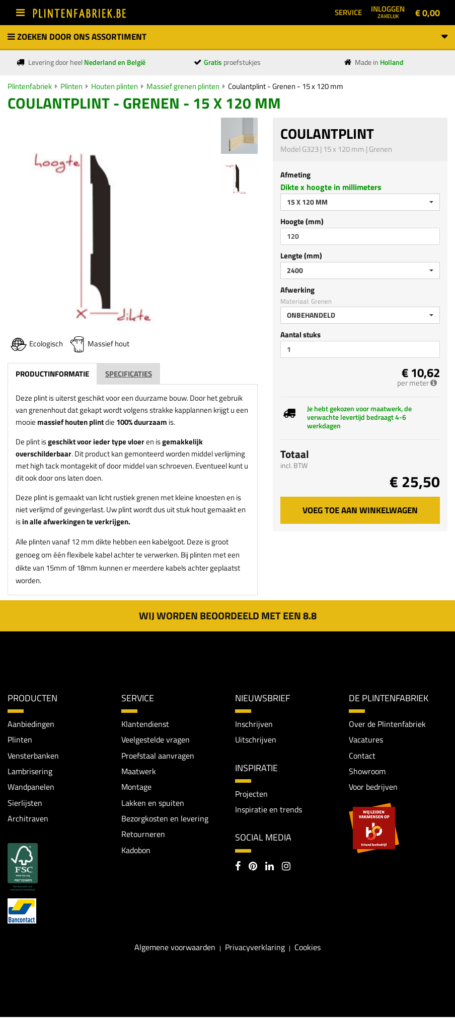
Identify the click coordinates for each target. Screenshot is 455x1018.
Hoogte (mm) (302, 221)
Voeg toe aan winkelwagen (360, 510)
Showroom (367, 772)
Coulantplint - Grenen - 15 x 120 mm (285, 86)
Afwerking (297, 290)
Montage (136, 787)
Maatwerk (138, 772)
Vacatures (366, 740)
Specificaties (128, 374)
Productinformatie (52, 374)
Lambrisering (30, 772)
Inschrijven (254, 724)
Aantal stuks (300, 334)
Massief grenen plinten (182, 86)
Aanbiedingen (31, 724)
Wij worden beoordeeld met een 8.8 (228, 615)
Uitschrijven (255, 740)
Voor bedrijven (373, 787)
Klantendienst (145, 724)
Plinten (71, 86)
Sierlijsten (25, 803)
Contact (362, 756)
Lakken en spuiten (152, 803)
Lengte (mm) (301, 255)
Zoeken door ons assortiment (227, 36)
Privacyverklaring (255, 948)
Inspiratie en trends (268, 810)
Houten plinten (114, 86)
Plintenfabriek (30, 86)
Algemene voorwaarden (174, 948)
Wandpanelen (31, 787)
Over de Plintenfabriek (387, 724)
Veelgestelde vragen (155, 740)
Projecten (251, 794)
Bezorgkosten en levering (164, 819)
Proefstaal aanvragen (157, 756)
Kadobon (135, 851)
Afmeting (295, 174)
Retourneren (143, 835)
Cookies (307, 948)
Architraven (28, 819)
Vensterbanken (33, 756)
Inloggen (388, 11)
